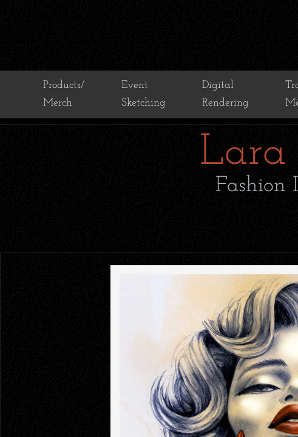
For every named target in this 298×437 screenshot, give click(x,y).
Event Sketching (143, 94)
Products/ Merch (63, 94)
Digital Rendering (225, 94)
